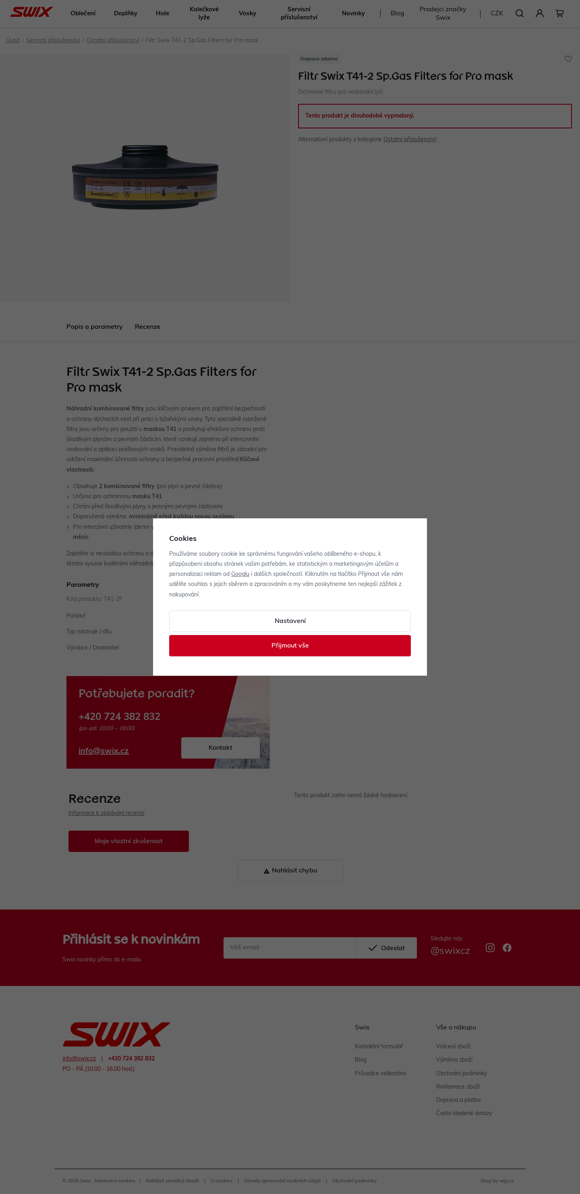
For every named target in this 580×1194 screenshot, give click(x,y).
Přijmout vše (290, 646)
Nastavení (290, 621)
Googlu (240, 574)
